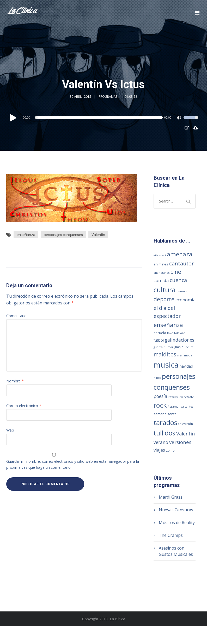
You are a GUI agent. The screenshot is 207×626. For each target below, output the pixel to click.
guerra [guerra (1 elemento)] (158, 347)
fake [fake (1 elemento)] (170, 333)
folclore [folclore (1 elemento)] (179, 333)
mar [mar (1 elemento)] (180, 355)
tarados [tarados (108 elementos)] (165, 422)
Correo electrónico (23, 405)
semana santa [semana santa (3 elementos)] (165, 414)
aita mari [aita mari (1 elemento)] (160, 255)
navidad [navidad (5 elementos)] (186, 366)
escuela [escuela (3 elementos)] (160, 332)
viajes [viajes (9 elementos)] (159, 450)
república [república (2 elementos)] (175, 397)
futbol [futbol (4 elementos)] (159, 340)
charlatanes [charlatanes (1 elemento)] (161, 273)
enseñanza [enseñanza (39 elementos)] (168, 325)
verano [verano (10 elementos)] (161, 442)
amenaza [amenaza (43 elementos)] (179, 254)
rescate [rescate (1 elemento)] (189, 397)
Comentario (16, 315)
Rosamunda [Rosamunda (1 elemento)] (176, 406)
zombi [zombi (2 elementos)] (170, 450)
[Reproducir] (13, 117)
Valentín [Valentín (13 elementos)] (185, 434)
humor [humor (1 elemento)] (168, 347)
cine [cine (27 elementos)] (176, 271)
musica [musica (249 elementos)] (166, 365)
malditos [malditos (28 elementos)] (165, 354)
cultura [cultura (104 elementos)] (164, 289)
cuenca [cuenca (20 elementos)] (178, 280)
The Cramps (171, 535)
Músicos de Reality (177, 522)
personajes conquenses (63, 235)
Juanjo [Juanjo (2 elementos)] (179, 347)
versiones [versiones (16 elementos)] (180, 442)
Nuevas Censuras (176, 510)
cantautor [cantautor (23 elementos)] (181, 263)
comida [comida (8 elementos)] (161, 280)
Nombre (15, 381)
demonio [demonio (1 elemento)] (182, 291)
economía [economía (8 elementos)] (185, 300)
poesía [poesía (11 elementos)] (160, 396)
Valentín (98, 235)
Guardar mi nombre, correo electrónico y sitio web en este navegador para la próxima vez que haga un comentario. (72, 464)
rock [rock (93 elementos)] (160, 405)
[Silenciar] (179, 118)
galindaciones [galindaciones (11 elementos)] (179, 340)
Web (10, 430)
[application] (103, 117)
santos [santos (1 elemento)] (189, 406)
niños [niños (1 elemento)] (157, 378)
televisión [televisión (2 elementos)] (185, 424)
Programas (108, 96)
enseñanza (26, 235)
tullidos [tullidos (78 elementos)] (164, 432)
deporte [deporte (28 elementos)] (164, 299)
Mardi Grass (170, 497)
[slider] (99, 117)
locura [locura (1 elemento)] (189, 347)
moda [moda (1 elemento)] (188, 355)
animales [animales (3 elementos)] (161, 264)
